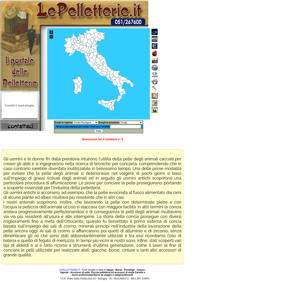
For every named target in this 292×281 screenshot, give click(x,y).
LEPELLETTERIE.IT (69, 270)
